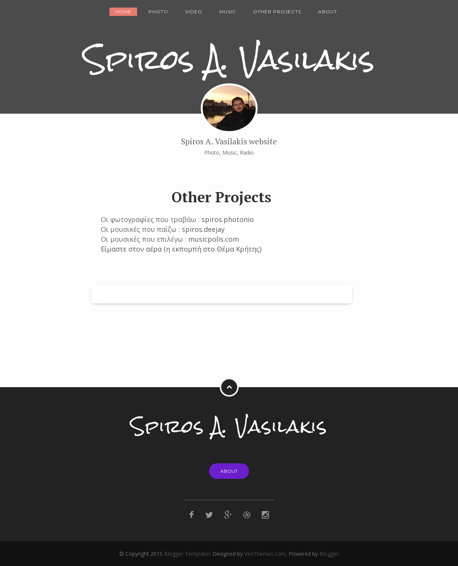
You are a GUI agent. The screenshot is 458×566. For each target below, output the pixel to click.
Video (193, 11)
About (327, 11)
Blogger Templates (187, 553)
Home (123, 11)
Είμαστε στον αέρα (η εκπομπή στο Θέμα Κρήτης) (181, 248)
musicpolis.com (213, 239)
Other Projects (277, 11)
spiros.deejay (203, 229)
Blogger (329, 553)
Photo (158, 11)
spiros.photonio (228, 219)
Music (227, 11)
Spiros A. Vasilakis (229, 59)
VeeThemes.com (265, 553)
